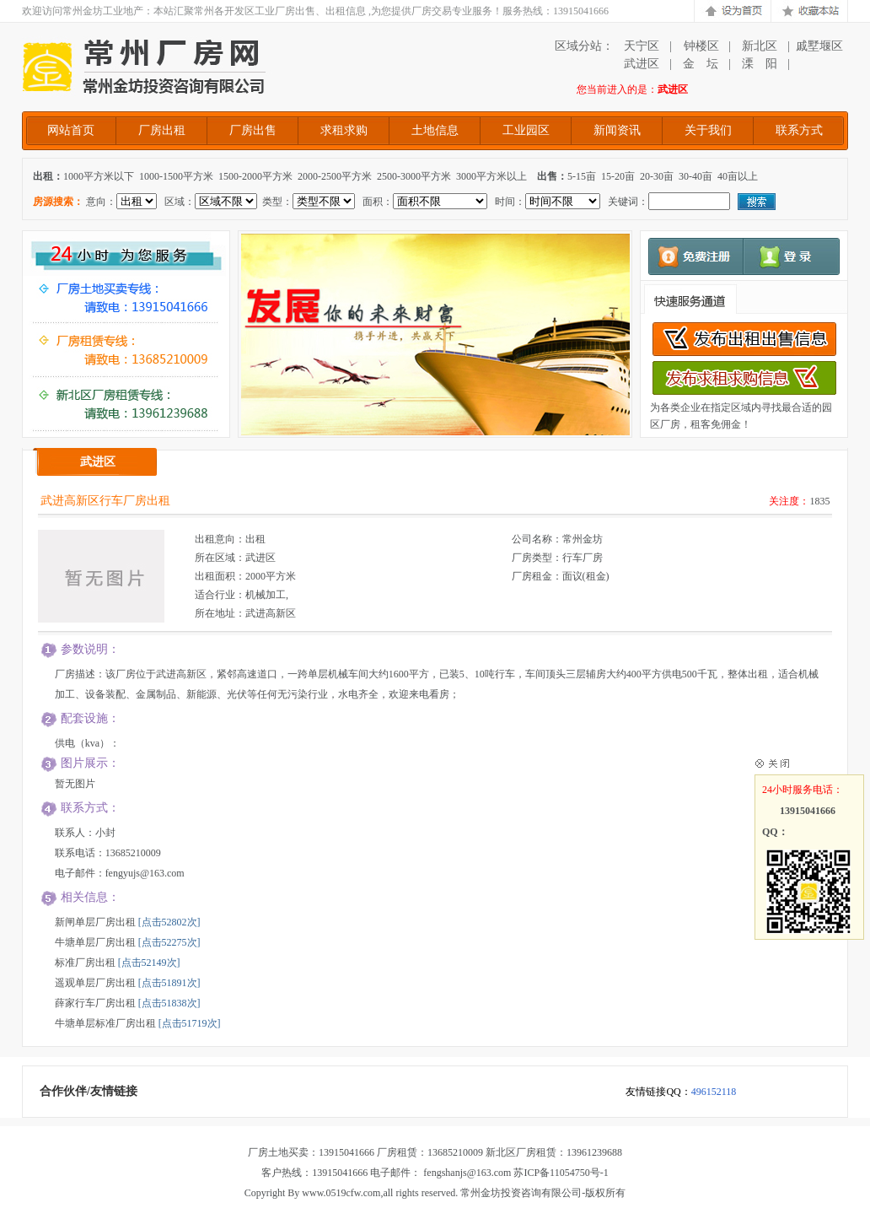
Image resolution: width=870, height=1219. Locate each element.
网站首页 (70, 130)
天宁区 (641, 46)
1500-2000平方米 (255, 176)
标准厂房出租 (85, 962)
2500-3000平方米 (414, 176)
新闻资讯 (617, 130)
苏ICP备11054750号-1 (560, 1173)
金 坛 (700, 63)
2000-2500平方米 (335, 176)
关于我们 (708, 130)
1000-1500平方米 (176, 176)
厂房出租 (161, 130)
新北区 (759, 46)
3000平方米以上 (491, 176)
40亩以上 (737, 176)
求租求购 (344, 130)
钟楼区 (700, 46)
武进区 (641, 63)
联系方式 (799, 130)
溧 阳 (759, 63)
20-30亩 (657, 176)
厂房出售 (253, 130)
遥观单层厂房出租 (95, 983)
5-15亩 (581, 176)
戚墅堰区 (819, 46)
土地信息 (435, 130)
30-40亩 (695, 176)
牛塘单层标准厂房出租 (105, 1023)
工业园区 (526, 130)
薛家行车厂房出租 (95, 1003)
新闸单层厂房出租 (95, 922)
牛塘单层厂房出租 (95, 942)
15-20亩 (618, 176)
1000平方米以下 (98, 176)
